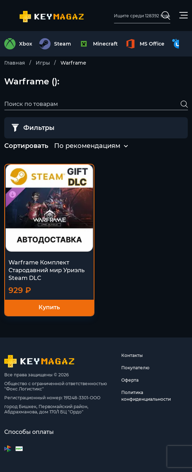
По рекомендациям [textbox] (87, 145)
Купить (49, 307)
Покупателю (135, 367)
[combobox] (87, 146)
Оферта (130, 380)
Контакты (132, 355)
